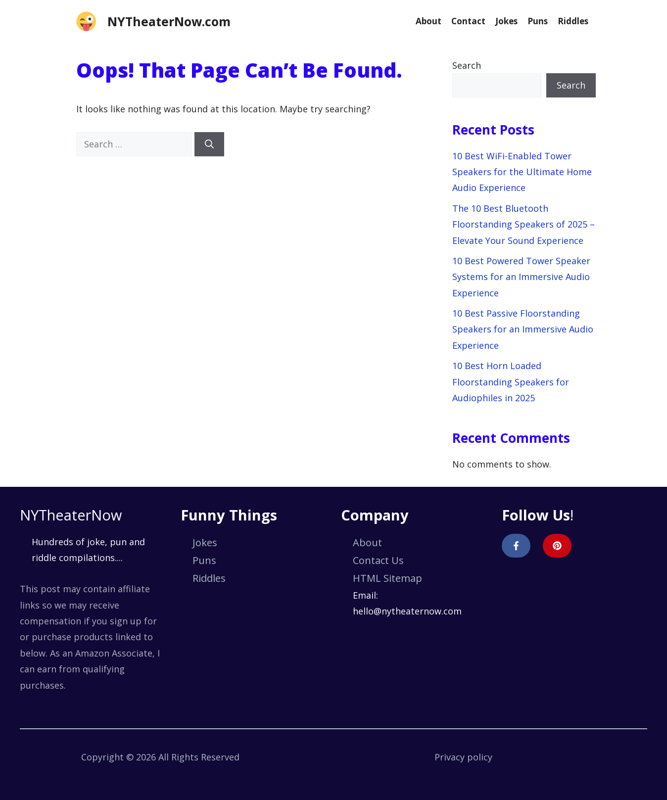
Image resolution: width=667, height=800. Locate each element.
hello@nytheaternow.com (407, 611)
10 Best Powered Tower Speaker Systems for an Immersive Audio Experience (521, 277)
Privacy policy (463, 757)
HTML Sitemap (387, 578)
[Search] (209, 144)
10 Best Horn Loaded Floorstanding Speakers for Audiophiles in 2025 (510, 382)
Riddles (573, 21)
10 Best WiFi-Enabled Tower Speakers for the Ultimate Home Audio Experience (522, 172)
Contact (468, 21)
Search (466, 65)
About (428, 21)
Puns (537, 21)
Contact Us (378, 560)
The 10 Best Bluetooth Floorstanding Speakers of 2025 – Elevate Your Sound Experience (523, 224)
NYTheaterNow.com (169, 21)
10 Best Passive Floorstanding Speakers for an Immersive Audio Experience (522, 329)
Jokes (506, 21)
